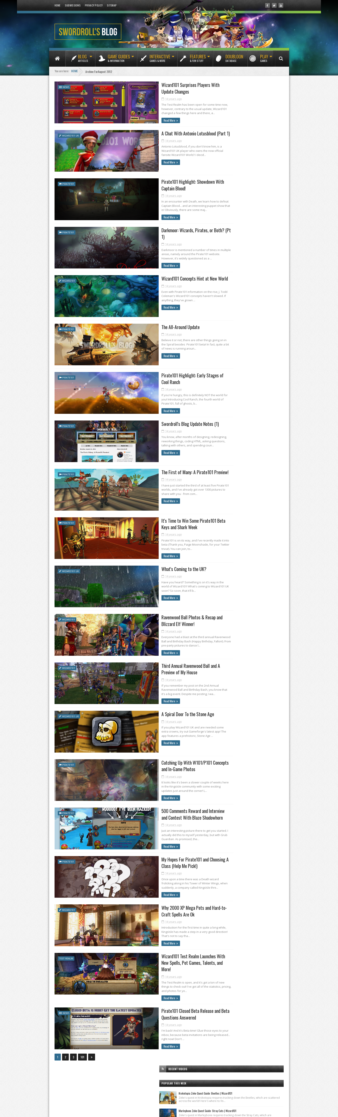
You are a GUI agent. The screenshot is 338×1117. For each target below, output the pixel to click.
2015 (222, 520)
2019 (222, 495)
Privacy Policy (94, 5)
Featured (263, 358)
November (229, 550)
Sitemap (112, 5)
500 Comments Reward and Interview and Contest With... (250, 674)
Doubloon (234, 60)
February (228, 745)
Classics (242, 358)
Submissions (73, 5)
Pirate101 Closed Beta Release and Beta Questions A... (252, 707)
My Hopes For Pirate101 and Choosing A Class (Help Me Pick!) (159, 861)
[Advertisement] (249, 227)
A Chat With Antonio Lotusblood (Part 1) (159, 133)
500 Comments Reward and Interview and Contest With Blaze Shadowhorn (161, 812)
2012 (222, 538)
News (66, 86)
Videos (267, 381)
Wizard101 (68, 279)
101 (82, 1050)
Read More (131, 120)
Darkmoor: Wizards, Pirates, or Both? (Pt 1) (162, 230)
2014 (222, 526)
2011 (222, 758)
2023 (222, 471)
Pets (256, 373)
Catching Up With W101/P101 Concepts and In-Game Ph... (251, 665)
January (227, 751)
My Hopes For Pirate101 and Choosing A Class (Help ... (252, 682)
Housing (262, 366)
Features (198, 60)
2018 (222, 501)
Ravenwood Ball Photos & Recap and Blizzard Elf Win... (249, 640)
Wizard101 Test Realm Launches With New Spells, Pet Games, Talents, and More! (162, 959)
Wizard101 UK (70, 135)
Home (58, 5)
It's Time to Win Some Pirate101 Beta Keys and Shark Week (162, 520)
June (225, 720)
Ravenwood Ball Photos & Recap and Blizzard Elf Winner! (164, 617)
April (226, 732)
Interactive (160, 60)
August (227, 568)
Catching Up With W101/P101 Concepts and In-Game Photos (163, 763)
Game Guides (119, 60)
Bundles (221, 358)
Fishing (220, 366)
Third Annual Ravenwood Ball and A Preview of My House (163, 666)
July (225, 714)
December (229, 543)
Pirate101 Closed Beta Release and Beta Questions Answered (160, 1008)
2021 (222, 483)
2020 (222, 489)
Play (264, 60)
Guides (240, 366)
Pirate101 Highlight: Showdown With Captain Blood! (164, 184)
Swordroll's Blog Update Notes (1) (154, 421)
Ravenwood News (231, 274)
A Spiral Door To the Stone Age (151, 711)
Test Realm (66, 957)
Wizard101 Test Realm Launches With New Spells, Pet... (249, 699)
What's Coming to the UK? (147, 566)
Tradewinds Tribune (233, 316)
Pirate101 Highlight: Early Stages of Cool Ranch (160, 376)
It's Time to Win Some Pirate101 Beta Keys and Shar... (252, 626)
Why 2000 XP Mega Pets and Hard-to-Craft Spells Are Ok (163, 910)
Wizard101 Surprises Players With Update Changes (161, 88)
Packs (238, 373)
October (228, 556)
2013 (222, 532)
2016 (222, 513)
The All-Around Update (144, 325)
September (229, 562)
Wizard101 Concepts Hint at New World (159, 277)
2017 (222, 507)
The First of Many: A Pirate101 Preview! (159, 469)
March (227, 738)
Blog (83, 60)
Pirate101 (68, 183)
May (225, 726)
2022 (222, 477)
